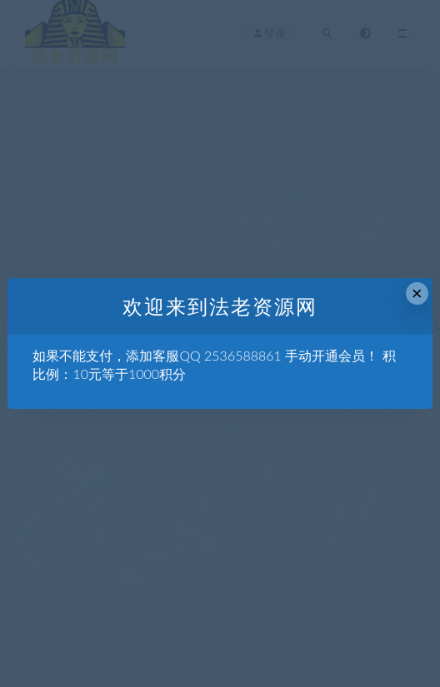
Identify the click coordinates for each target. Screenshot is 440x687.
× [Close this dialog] (417, 293)
